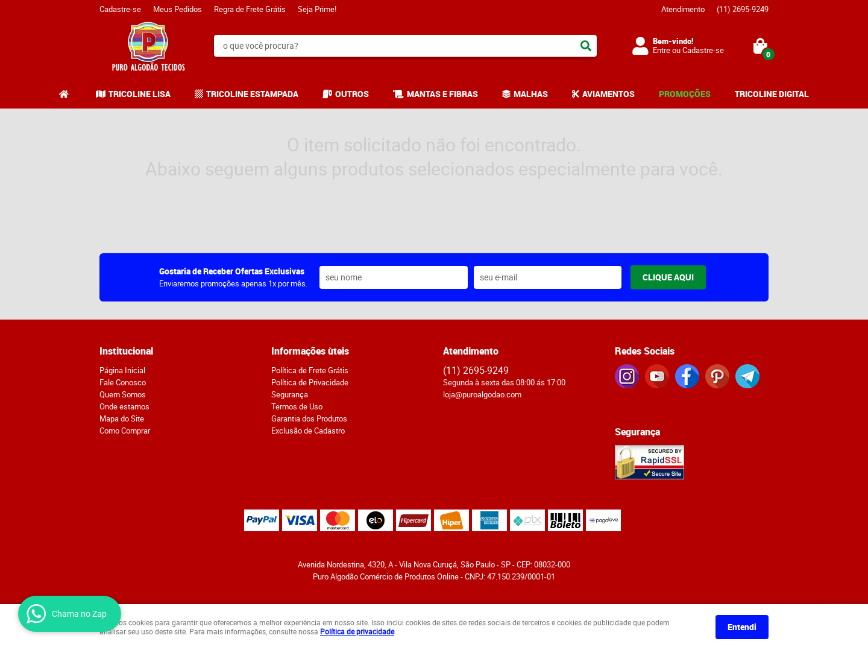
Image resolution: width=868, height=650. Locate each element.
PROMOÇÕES (685, 93)
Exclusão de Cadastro (308, 430)
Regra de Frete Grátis (250, 9)
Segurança (289, 394)
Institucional (126, 351)
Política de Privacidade (309, 382)
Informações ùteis (310, 351)
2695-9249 (743, 9)
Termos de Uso (296, 406)
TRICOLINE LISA (139, 93)
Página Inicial (122, 370)
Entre (661, 50)
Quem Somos (122, 394)
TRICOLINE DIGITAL (772, 93)
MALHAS (531, 93)
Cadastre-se (120, 9)
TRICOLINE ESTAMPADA (252, 93)
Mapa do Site (121, 418)
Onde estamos (124, 406)
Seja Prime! (317, 9)
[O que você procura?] (586, 46)
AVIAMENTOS (608, 93)
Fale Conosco (122, 382)
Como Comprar (124, 430)
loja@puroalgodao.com (482, 394)
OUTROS (352, 93)
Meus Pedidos (177, 9)
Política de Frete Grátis (309, 370)
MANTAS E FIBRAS (442, 93)
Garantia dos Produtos (309, 418)
